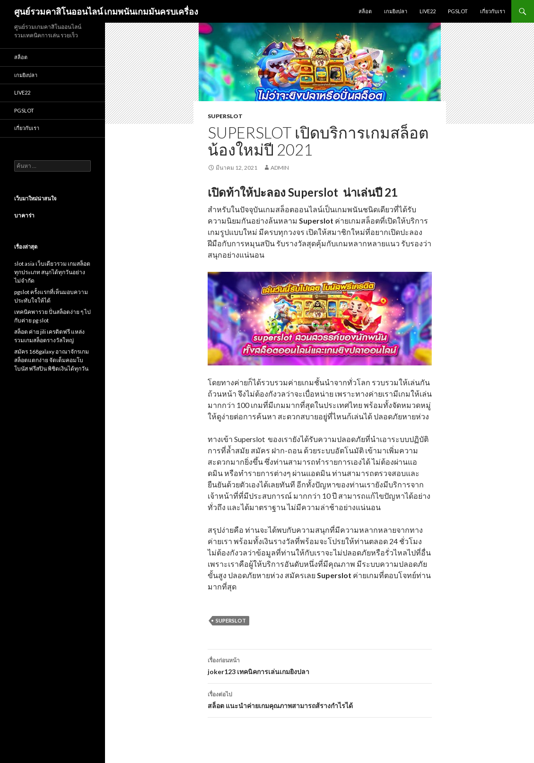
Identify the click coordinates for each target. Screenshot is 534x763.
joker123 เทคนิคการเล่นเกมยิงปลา (320, 665)
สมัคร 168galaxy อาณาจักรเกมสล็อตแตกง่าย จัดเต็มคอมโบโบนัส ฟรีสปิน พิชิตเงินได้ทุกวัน (51, 360)
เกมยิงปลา (395, 11)
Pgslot (458, 11)
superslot (225, 116)
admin (280, 167)
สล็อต (365, 11)
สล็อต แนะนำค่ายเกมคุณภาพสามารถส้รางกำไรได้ (320, 699)
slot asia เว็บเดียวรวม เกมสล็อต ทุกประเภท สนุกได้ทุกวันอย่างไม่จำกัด (52, 272)
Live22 (428, 11)
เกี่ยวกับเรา (492, 11)
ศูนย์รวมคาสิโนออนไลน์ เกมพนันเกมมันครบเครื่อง (106, 11)
